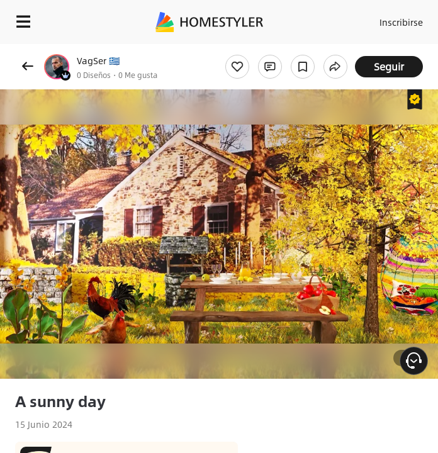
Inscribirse (401, 22)
